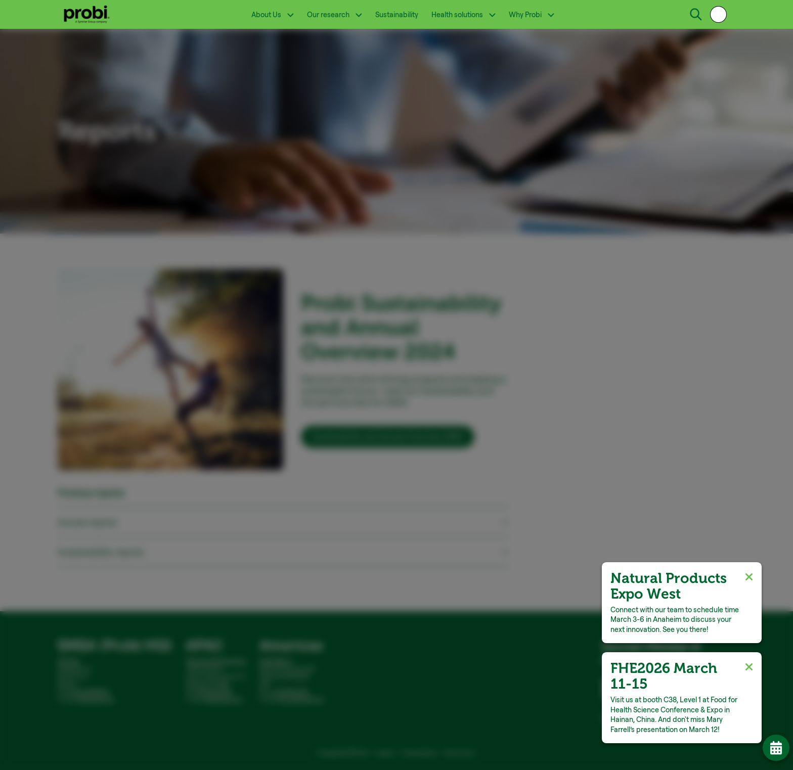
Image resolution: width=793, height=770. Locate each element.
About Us (272, 14)
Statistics (386, 425)
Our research (334, 14)
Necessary (261, 425)
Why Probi (531, 14)
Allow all (534, 448)
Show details (247, 408)
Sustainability (396, 14)
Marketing (445, 425)
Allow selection (469, 448)
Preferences (325, 425)
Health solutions (463, 14)
